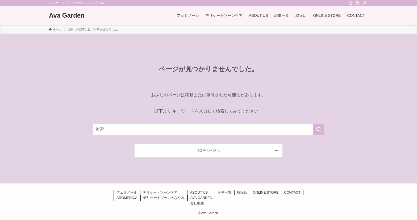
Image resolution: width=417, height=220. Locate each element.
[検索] (364, 3)
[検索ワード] (208, 129)
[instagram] (350, 3)
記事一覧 (225, 192)
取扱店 (242, 192)
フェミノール (126, 192)
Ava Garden (67, 15)
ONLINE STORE (266, 192)
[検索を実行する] (318, 129)
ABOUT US (199, 192)
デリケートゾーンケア (160, 192)
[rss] (357, 3)
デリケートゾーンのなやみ (164, 198)
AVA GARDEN (201, 198)
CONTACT (292, 192)
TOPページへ (208, 150)
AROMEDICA (126, 198)
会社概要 (197, 203)
